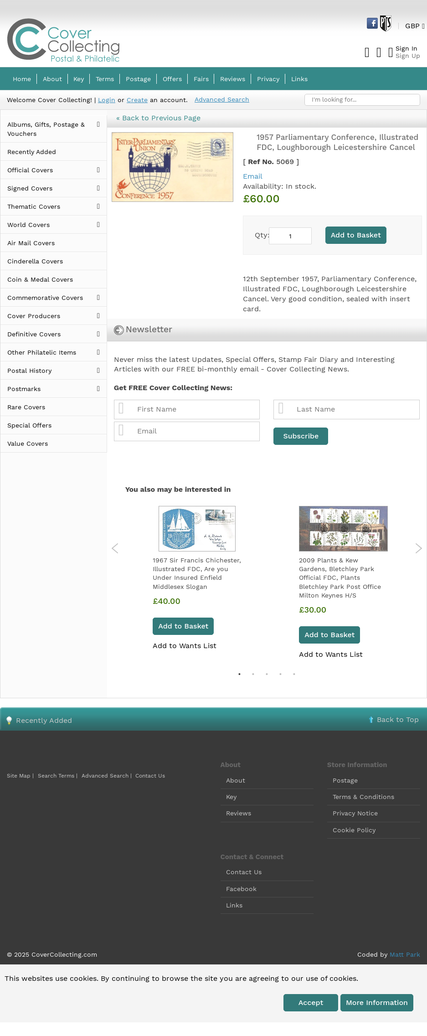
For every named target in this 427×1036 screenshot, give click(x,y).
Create (137, 99)
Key (231, 796)
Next (418, 548)
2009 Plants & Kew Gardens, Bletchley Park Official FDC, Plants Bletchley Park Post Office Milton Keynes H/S (340, 578)
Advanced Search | (108, 776)
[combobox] (362, 100)
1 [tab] (239, 674)
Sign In (406, 48)
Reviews (238, 813)
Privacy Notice (355, 813)
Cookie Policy (354, 830)
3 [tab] (266, 674)
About (235, 780)
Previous (115, 548)
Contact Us (150, 776)
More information (377, 1002)
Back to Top (398, 719)
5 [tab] (293, 674)
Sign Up (408, 55)
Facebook (241, 888)
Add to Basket (183, 626)
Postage (345, 780)
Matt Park (405, 954)
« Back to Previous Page (158, 117)
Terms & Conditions (363, 796)
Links (234, 905)
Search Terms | (57, 776)
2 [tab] (252, 674)
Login (106, 99)
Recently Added (44, 720)
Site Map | (20, 776)
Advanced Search (222, 99)
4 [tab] (280, 674)
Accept (310, 1002)
